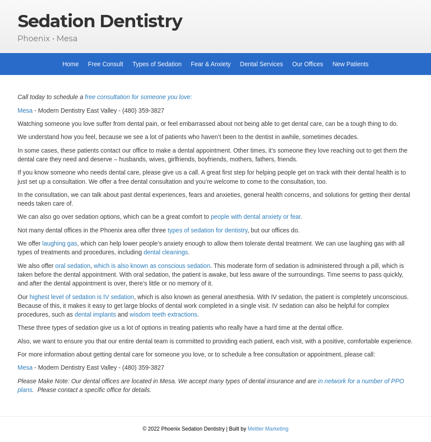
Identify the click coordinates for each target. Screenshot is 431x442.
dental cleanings (166, 252)
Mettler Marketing (268, 429)
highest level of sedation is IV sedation (81, 296)
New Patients (350, 64)
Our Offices (307, 64)
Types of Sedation (157, 64)
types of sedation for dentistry (208, 230)
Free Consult (105, 64)
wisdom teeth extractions (163, 314)
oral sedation (72, 265)
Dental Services (261, 64)
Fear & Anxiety (211, 64)
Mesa (25, 110)
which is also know (119, 265)
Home (70, 64)
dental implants (95, 314)
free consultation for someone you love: (138, 96)
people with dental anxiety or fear (256, 216)
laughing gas (59, 243)
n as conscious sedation (177, 265)
